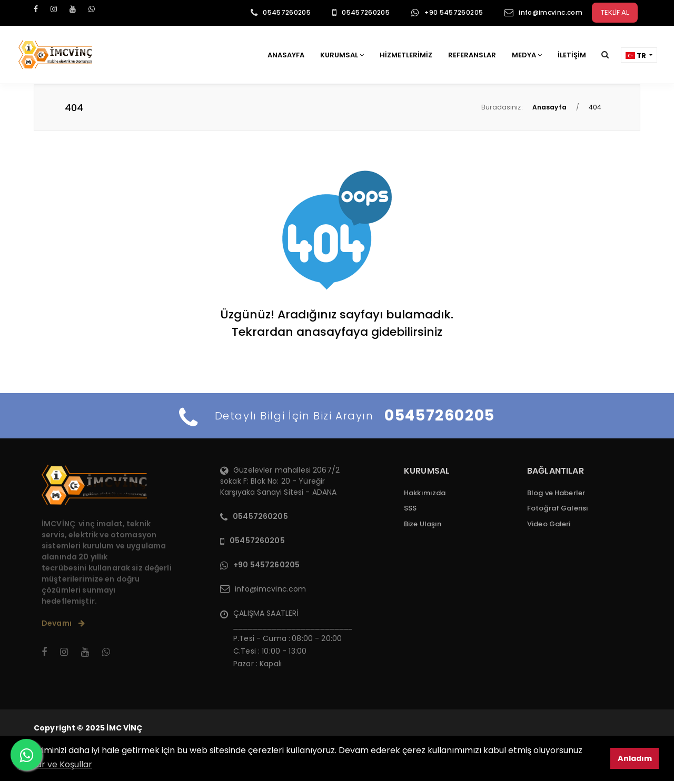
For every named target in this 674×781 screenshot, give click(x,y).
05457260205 (287, 12)
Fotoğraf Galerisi (557, 508)
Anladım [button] (635, 758)
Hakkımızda (424, 493)
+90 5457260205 (453, 12)
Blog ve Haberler (556, 493)
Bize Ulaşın (422, 524)
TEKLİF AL (615, 12)
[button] (605, 54)
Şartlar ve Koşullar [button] (54, 764)
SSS (410, 508)
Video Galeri (549, 524)
